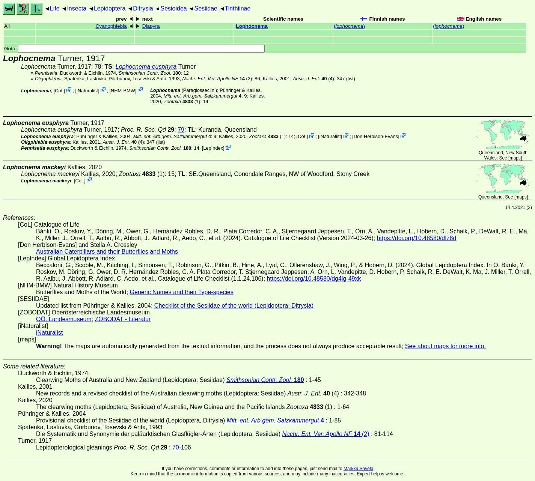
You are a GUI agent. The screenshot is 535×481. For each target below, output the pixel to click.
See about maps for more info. (445, 346)
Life (55, 8)
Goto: (134, 48)
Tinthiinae (238, 8)
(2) (217, 78)
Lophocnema (252, 26)
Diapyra (151, 26)
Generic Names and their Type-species (182, 292)
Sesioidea (173, 8)
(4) (313, 78)
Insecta (76, 8)
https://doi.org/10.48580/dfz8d (417, 238)
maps (514, 158)
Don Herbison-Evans (376, 136)
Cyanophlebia (111, 26)
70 (175, 447)
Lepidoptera (110, 8)
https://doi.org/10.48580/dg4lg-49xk (314, 278)
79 (181, 129)
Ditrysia (143, 8)
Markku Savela (358, 468)
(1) (182, 101)
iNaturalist (87, 90)
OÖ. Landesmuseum (64, 319)
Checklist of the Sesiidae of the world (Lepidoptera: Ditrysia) (233, 305)
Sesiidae (205, 8)
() (349, 26)
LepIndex (213, 148)
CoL (59, 90)
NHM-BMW (123, 90)
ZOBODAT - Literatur (123, 319)
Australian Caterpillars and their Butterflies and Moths (107, 251)
